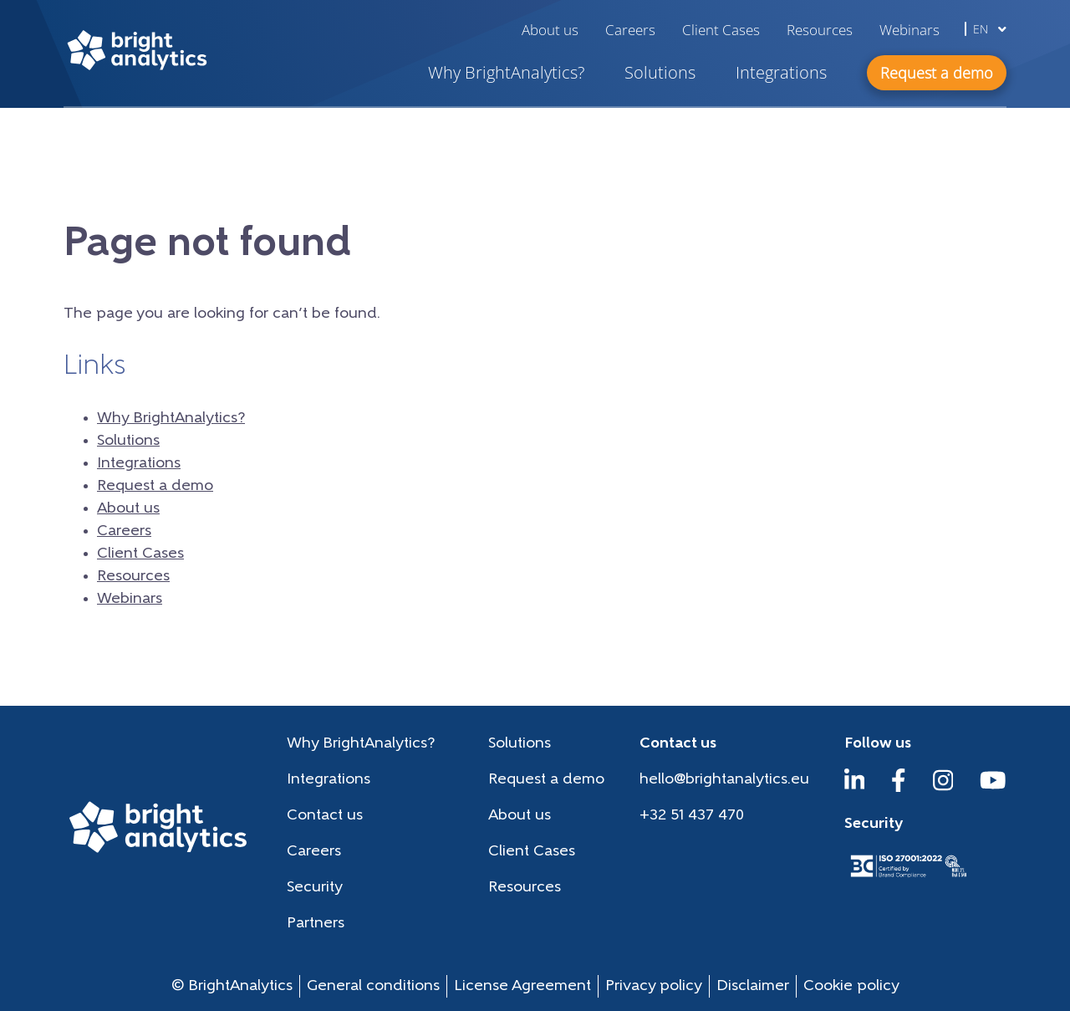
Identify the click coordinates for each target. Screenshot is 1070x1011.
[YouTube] (993, 788)
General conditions (373, 986)
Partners (315, 924)
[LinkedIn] (854, 788)
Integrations (781, 72)
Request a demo (155, 486)
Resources (820, 29)
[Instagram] (943, 788)
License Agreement (522, 986)
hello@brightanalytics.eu (724, 780)
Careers (630, 29)
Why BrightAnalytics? (506, 72)
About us (550, 29)
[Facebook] (898, 788)
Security (315, 888)
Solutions (660, 72)
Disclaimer (752, 986)
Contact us (325, 816)
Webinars (909, 29)
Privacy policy (653, 986)
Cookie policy (851, 986)
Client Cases (721, 29)
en (989, 29)
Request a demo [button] (936, 73)
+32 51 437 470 (691, 816)
